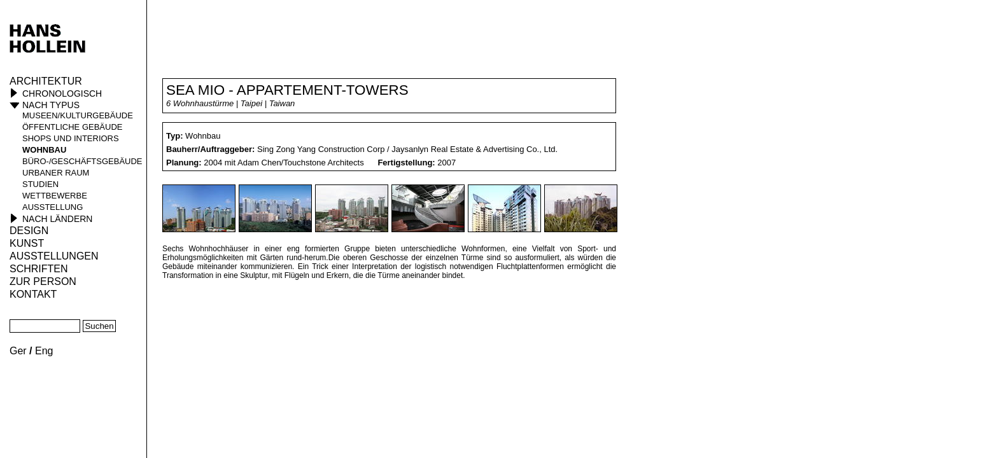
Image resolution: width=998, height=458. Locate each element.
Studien (40, 184)
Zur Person (43, 281)
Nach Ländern (57, 219)
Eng (44, 350)
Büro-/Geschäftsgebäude (82, 161)
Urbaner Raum (55, 172)
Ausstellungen (54, 256)
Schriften (39, 268)
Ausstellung (52, 207)
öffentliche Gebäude (72, 127)
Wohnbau (44, 150)
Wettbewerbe (54, 195)
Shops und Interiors (70, 138)
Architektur (46, 81)
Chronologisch (62, 93)
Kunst (27, 243)
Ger (18, 350)
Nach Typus (51, 105)
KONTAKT (33, 294)
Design (29, 230)
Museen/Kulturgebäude (77, 115)
